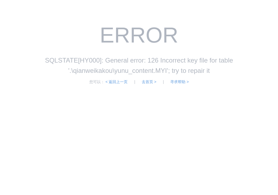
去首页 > (149, 82)
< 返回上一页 (116, 82)
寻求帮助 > (179, 82)
